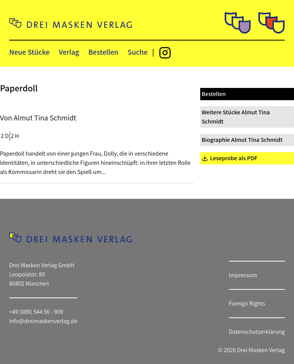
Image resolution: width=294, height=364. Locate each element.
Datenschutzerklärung (257, 332)
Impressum (243, 275)
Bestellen (103, 52)
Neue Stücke (29, 52)
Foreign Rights (247, 303)
